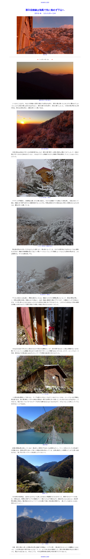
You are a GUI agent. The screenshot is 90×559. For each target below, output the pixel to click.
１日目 (47, 2)
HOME (43, 2)
